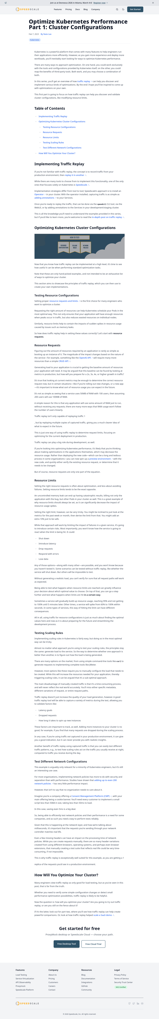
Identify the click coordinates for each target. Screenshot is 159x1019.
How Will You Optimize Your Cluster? (57, 153)
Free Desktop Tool (66, 943)
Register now (101, 3)
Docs (77, 9)
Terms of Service (121, 978)
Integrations (86, 982)
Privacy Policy (120, 975)
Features (58, 9)
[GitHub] (129, 1003)
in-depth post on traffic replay (107, 217)
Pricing (68, 9)
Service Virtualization (25, 978)
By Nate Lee (46, 34)
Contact (52, 990)
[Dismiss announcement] (153, 2)
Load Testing (21, 975)
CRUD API (63, 361)
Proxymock (20, 986)
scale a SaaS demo (102, 915)
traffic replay (83, 81)
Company (95, 9)
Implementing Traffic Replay (53, 116)
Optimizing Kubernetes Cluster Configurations (62, 121)
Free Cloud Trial (93, 944)
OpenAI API (85, 357)
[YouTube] (142, 1003)
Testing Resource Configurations (59, 127)
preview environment (100, 458)
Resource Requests (52, 132)
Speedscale (81, 184)
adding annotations (44, 197)
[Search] (117, 9)
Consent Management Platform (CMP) (90, 796)
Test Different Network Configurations (62, 147)
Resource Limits (51, 137)
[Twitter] (134, 1003)
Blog (86, 9)
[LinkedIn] (138, 1003)
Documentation (88, 978)
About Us (53, 975)
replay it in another (74, 175)
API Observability (23, 982)
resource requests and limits (63, 301)
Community (86, 990)
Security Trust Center (123, 982)
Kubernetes (34, 40)
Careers (52, 986)
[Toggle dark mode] (123, 9)
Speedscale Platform (25, 990)
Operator (39, 194)
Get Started (135, 9)
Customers (53, 982)
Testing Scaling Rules (53, 142)
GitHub (84, 986)
